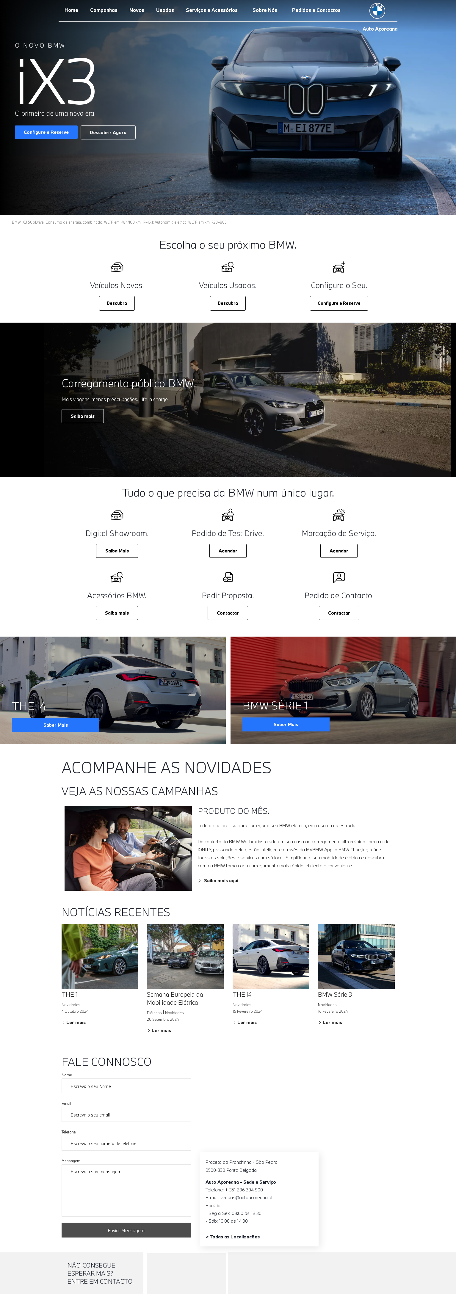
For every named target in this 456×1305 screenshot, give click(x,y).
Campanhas (103, 10)
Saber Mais (60, 725)
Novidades (71, 1004)
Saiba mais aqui (218, 880)
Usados (165, 10)
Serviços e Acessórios (212, 10)
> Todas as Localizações (233, 1235)
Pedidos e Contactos (316, 10)
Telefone (126, 1138)
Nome (126, 1081)
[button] (117, 303)
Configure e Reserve (46, 132)
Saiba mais (83, 416)
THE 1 (70, 994)
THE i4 (242, 994)
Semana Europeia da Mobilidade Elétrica (175, 998)
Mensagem (126, 1186)
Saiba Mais (117, 551)
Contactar (228, 613)
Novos (136, 10)
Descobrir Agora (108, 132)
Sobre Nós (265, 10)
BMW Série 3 (335, 994)
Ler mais (74, 1022)
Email (126, 1110)
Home (71, 10)
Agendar (228, 551)
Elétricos (154, 1012)
